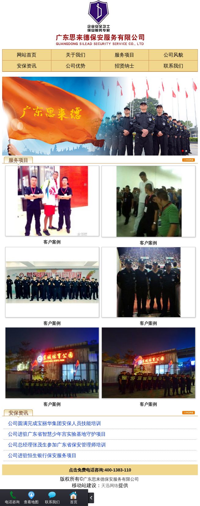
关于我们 (75, 54)
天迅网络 (109, 485)
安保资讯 (26, 65)
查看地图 (31, 502)
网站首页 (26, 54)
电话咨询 (12, 502)
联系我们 (173, 65)
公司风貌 (173, 54)
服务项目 (124, 54)
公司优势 (75, 65)
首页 (73, 502)
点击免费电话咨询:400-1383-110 (100, 470)
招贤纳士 (124, 65)
